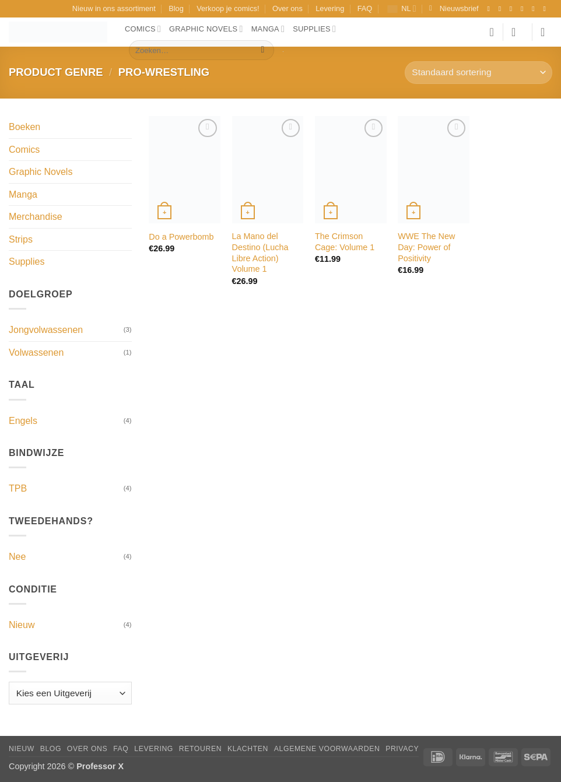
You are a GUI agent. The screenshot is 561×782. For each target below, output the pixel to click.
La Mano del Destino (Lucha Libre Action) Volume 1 (260, 252)
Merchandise (35, 217)
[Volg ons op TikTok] (513, 9)
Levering (329, 8)
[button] (454, 8)
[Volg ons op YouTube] (546, 9)
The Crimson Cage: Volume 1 (344, 242)
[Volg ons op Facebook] (490, 9)
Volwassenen (36, 352)
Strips (21, 239)
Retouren (200, 749)
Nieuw (21, 625)
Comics (143, 28)
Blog (176, 8)
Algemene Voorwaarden (327, 749)
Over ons (287, 8)
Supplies (314, 28)
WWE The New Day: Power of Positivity (426, 247)
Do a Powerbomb (181, 236)
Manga (268, 28)
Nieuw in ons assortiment (114, 8)
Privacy (402, 749)
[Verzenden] (262, 50)
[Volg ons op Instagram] (502, 9)
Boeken (24, 127)
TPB (18, 488)
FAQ (365, 8)
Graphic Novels (206, 28)
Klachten (247, 749)
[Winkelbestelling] (478, 72)
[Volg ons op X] (524, 9)
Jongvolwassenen (46, 330)
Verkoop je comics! (228, 8)
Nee (17, 557)
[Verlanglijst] (491, 32)
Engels (23, 421)
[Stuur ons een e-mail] (535, 9)
